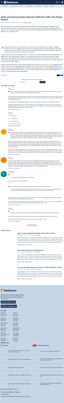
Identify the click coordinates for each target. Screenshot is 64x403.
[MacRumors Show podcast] (35, 2)
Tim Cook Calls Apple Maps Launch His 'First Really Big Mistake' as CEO (39, 267)
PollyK (9, 157)
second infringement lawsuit (51, 68)
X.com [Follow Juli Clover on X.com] (5, 320)
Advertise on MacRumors (9, 306)
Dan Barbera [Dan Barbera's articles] (3, 333)
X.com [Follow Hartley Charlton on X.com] (5, 330)
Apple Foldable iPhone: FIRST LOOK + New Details (19, 383)
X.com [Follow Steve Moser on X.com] (5, 340)
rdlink (9, 88)
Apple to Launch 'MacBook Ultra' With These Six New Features (36, 233)
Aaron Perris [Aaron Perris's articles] (15, 338)
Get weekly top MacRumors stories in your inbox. (32, 79)
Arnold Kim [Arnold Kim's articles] (3, 312)
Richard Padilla (27, 22)
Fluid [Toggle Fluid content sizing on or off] (17, 396)
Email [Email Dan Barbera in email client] (2, 335)
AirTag (45, 6)
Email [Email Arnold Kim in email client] (2, 315)
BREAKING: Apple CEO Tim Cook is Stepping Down (19, 359)
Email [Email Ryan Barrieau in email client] (14, 335)
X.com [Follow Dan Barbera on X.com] (5, 335)
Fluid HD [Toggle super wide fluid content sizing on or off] (20, 396)
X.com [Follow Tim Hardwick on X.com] (17, 325)
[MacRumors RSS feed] (52, 2)
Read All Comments (32, 225)
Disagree (18, 109)
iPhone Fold (14, 6)
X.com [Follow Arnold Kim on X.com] (5, 315)
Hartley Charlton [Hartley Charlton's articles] (4, 328)
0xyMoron (10, 129)
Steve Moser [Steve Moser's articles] (3, 338)
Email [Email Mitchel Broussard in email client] (2, 325)
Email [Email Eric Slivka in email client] (14, 315)
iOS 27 (21, 6)
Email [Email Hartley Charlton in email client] (2, 330)
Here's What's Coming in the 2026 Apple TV (30, 250)
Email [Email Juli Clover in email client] (2, 320)
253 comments (28, 278)
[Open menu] (2, 2)
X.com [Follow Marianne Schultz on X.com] (17, 330)
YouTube (5, 345)
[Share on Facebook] (61, 75)
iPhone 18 (52, 6)
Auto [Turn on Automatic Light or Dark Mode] (24, 396)
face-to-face (14, 59)
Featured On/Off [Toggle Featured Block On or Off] (4, 396)
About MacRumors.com (8, 302)
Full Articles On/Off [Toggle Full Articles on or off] (11, 396)
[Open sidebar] (62, 2)
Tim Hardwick (38, 269)
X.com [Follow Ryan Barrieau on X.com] (17, 335)
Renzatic (10, 208)
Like (15, 109)
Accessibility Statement (5, 394)
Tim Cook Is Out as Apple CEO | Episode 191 (50, 351)
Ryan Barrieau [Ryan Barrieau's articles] (16, 333)
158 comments (28, 261)
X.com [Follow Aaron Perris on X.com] (17, 340)
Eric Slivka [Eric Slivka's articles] (15, 312)
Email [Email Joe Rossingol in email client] (14, 320)
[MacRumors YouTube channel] (47, 2)
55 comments (4, 75)
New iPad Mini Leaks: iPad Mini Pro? (16, 367)
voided (20, 66)
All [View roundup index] (62, 6)
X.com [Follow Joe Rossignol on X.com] (17, 320)
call (57, 69)
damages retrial (52, 66)
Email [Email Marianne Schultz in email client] (14, 330)
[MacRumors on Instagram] (38, 2)
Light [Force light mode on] (26, 396)
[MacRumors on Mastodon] (45, 2)
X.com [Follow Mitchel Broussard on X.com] (5, 325)
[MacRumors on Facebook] (40, 2)
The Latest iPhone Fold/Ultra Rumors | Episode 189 (51, 367)
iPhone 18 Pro (5, 6)
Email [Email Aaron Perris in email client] (14, 340)
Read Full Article (20, 244)
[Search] (60, 2)
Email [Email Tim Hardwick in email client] (14, 325)
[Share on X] (58, 75)
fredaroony (10, 171)
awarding (55, 64)
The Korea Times (11, 28)
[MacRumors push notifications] (49, 2)
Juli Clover (38, 252)
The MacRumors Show (43, 345)
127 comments (28, 244)
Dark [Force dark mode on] (29, 396)
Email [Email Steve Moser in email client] (2, 340)
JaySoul (10, 112)
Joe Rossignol (37, 235)
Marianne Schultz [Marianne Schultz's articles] (16, 328)
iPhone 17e (38, 6)
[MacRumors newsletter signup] (54, 2)
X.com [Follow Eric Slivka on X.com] (17, 315)
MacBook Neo (30, 6)
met (29, 56)
